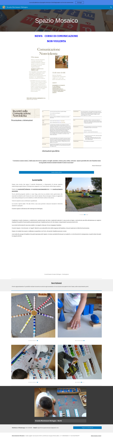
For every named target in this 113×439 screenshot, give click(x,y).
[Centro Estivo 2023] (56, 172)
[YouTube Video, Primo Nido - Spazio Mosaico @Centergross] (56, 256)
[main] (56, 20)
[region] (56, 2)
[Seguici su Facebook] (87, 427)
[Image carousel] (83, 196)
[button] (111, 7)
